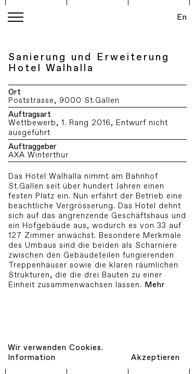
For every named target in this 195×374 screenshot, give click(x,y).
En (182, 17)
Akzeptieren (155, 358)
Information (32, 358)
